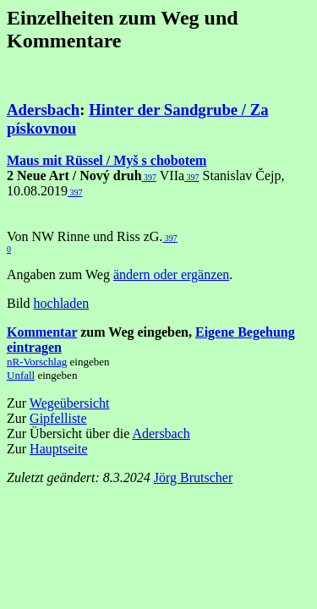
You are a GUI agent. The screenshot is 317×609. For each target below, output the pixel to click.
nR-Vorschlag (37, 361)
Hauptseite (58, 449)
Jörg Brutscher (193, 477)
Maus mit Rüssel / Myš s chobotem (106, 160)
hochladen (62, 303)
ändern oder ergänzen (171, 274)
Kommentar (42, 332)
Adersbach (43, 109)
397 (149, 177)
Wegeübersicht (70, 403)
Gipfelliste (58, 418)
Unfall (21, 375)
